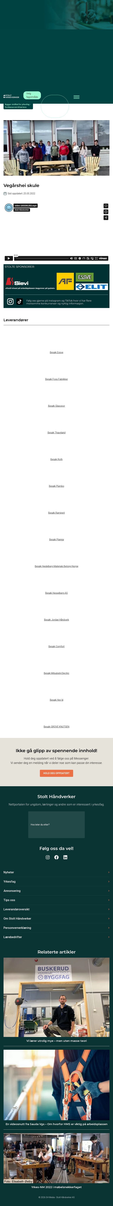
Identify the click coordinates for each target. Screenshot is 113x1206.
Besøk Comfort (56, 646)
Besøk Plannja (56, 539)
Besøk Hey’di (56, 700)
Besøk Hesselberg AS (56, 593)
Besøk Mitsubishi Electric (56, 673)
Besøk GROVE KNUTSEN (56, 726)
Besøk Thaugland (56, 432)
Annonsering (12, 891)
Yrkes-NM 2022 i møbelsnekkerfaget (56, 1187)
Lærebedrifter (13, 937)
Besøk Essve (56, 352)
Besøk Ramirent (56, 512)
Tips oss (9, 900)
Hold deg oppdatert (56, 773)
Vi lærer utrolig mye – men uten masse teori (56, 1041)
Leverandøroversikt (16, 909)
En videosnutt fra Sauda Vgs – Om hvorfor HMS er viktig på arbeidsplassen (57, 1124)
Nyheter (9, 872)
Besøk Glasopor (56, 405)
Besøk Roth (56, 459)
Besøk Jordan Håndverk (56, 619)
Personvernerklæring (17, 928)
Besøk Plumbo (56, 486)
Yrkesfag (10, 881)
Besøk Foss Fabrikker (56, 379)
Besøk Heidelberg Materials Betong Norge (56, 566)
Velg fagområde (32, 95)
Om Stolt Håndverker (17, 918)
